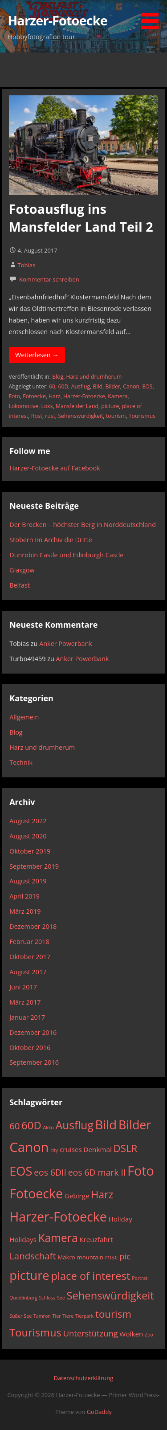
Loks (47, 406)
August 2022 (27, 821)
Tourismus (142, 416)
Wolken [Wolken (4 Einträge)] (131, 1333)
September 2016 (34, 1062)
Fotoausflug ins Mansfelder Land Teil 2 (81, 217)
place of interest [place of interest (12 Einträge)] (90, 1276)
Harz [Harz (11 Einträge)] (102, 1194)
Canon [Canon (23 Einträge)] (29, 1147)
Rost (36, 416)
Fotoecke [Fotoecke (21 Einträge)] (36, 1193)
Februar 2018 (29, 941)
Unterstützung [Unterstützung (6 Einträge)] (90, 1333)
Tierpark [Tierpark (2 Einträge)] (84, 1316)
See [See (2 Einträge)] (61, 1298)
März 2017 (25, 1002)
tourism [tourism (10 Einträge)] (113, 1314)
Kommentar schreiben (49, 279)
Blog (57, 376)
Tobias (27, 265)
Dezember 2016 (33, 1032)
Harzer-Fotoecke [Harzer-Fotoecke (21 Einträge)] (57, 1216)
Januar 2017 (27, 1017)
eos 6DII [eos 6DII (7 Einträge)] (50, 1172)
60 (52, 386)
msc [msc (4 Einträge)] (111, 1256)
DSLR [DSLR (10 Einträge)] (126, 1148)
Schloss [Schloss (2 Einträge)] (47, 1298)
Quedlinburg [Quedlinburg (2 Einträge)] (23, 1298)
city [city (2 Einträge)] (54, 1150)
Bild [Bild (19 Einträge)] (106, 1124)
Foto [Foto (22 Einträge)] (140, 1170)
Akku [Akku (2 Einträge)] (48, 1127)
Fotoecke (34, 396)
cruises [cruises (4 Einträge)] (71, 1149)
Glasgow (22, 570)
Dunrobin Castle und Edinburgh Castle (66, 555)
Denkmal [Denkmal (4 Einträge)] (98, 1149)
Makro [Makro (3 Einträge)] (66, 1257)
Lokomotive (24, 406)
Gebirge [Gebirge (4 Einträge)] (77, 1195)
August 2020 (27, 836)
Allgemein (24, 717)
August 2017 (27, 972)
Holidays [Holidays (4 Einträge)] (23, 1239)
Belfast (19, 585)
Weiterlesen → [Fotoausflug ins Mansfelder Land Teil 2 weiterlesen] (37, 355)
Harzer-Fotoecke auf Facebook (54, 468)
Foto (14, 396)
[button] (152, 16)
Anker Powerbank (65, 643)
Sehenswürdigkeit (80, 416)
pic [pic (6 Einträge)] (124, 1256)
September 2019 (34, 866)
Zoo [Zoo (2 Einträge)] (149, 1335)
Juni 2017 (23, 987)
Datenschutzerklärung (83, 1378)
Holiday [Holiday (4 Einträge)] (120, 1218)
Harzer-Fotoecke (57, 20)
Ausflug (80, 386)
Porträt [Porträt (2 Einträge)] (139, 1278)
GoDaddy (99, 1412)
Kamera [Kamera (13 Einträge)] (58, 1237)
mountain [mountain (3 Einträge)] (90, 1257)
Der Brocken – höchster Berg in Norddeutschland (82, 524)
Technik (21, 762)
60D (63, 386)
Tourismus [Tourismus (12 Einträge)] (35, 1332)
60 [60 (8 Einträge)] (14, 1125)
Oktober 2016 (29, 1047)
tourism (116, 416)
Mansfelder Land (77, 406)
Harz (55, 396)
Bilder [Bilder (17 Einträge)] (134, 1124)
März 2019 (25, 911)
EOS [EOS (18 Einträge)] (20, 1171)
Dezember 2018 (33, 926)
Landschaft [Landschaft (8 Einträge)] (32, 1256)
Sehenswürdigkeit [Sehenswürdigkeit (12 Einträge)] (110, 1295)
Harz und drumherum (94, 376)
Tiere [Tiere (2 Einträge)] (67, 1316)
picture (110, 406)
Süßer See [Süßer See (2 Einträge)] (20, 1316)
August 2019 (27, 881)
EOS (147, 386)
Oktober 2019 (29, 851)
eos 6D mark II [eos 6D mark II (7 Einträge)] (97, 1172)
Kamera (117, 396)
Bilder (112, 386)
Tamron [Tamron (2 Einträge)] (42, 1316)
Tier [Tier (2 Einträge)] (57, 1316)
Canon (131, 386)
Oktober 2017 (29, 956)
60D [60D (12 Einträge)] (31, 1125)
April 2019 (24, 896)
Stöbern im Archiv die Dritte (50, 539)
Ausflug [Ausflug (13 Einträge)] (75, 1125)
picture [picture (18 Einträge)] (29, 1275)
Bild (97, 386)
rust (50, 416)
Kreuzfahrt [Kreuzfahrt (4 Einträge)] (96, 1239)
